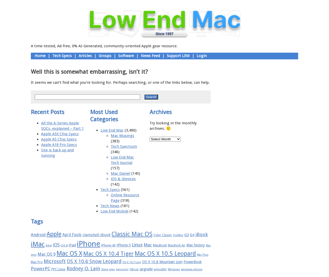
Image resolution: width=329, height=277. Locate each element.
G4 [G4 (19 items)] (192, 235)
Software (126, 55)
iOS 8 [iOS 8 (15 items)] (64, 245)
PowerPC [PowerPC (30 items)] (40, 268)
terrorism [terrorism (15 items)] (122, 269)
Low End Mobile (114, 211)
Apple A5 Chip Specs (59, 139)
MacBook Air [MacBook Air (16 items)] (176, 245)
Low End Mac (112, 130)
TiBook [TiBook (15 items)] (134, 269)
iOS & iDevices (123, 179)
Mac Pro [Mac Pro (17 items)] (37, 262)
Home (40, 55)
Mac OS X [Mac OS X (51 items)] (69, 253)
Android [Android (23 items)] (38, 234)
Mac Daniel (120, 173)
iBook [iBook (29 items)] (201, 234)
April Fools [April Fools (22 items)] (71, 235)
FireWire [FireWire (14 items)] (178, 235)
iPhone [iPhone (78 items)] (88, 243)
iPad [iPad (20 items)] (72, 245)
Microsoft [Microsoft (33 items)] (55, 261)
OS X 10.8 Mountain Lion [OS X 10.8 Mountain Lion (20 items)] (162, 262)
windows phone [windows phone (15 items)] (191, 269)
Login (202, 55)
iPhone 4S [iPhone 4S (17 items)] (108, 245)
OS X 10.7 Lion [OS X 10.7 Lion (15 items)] (131, 262)
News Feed (150, 55)
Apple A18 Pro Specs (59, 144)
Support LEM (178, 55)
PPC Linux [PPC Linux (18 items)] (58, 269)
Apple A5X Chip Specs (60, 134)
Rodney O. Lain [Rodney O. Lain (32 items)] (83, 269)
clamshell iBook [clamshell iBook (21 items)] (97, 235)
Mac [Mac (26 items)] (148, 244)
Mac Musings (122, 135)
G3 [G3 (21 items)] (186, 235)
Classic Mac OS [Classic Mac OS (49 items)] (132, 234)
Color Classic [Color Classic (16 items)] (162, 235)
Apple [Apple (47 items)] (54, 234)
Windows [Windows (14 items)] (174, 269)
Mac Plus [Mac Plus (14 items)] (202, 254)
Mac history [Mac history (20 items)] (195, 245)
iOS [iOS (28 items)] (56, 244)
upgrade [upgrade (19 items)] (146, 269)
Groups (105, 55)
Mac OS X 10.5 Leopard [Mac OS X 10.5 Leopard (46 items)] (165, 253)
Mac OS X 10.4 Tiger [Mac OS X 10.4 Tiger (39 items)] (108, 254)
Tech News (110, 206)
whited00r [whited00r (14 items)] (160, 269)
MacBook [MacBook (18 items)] (160, 245)
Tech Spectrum (124, 146)
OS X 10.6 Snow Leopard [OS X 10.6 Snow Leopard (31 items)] (94, 261)
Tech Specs (62, 55)
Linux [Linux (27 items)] (137, 244)
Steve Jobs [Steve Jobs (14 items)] (108, 269)
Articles (85, 55)
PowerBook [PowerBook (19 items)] (193, 262)
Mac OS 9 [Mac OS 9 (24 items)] (47, 254)
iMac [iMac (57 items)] (38, 244)
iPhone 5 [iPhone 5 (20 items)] (124, 245)
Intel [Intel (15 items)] (49, 245)
